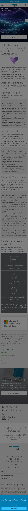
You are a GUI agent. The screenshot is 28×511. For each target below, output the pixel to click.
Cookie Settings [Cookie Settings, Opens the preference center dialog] (14, 505)
